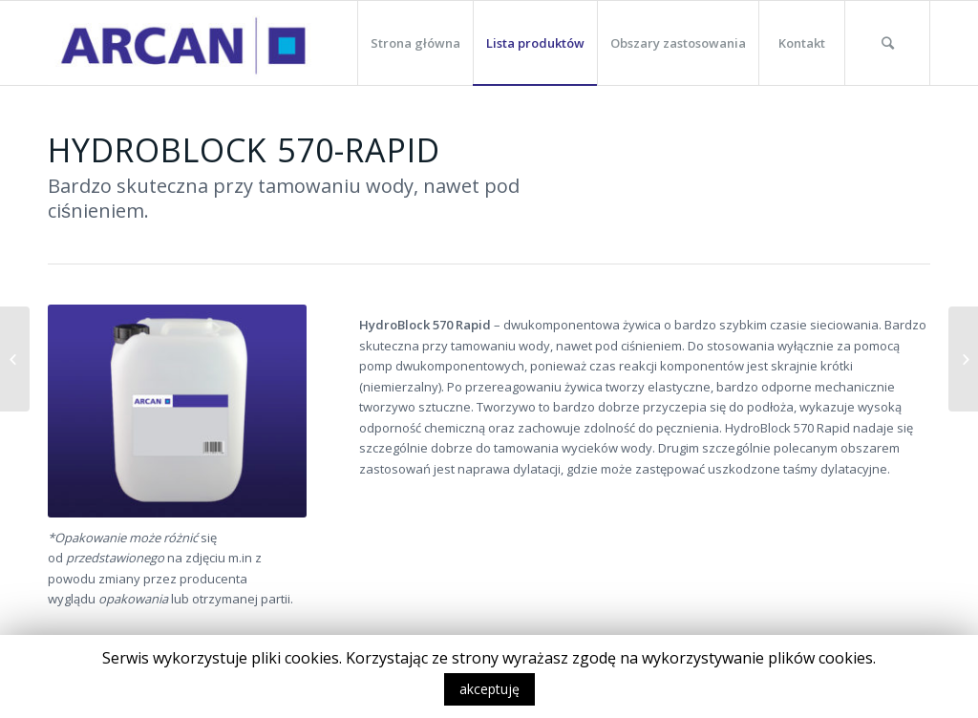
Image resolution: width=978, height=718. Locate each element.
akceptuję (489, 689)
